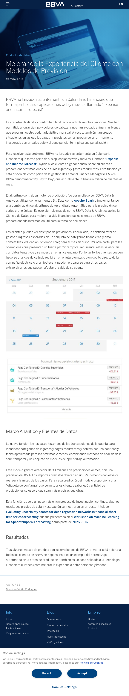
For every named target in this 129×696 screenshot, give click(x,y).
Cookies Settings (64, 687)
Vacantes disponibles (99, 624)
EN (121, 4)
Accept (82, 673)
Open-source (54, 619)
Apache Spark (84, 200)
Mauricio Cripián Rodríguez (21, 589)
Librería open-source (17, 624)
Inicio (9, 619)
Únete (91, 619)
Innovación (53, 630)
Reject (46, 673)
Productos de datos (57, 625)
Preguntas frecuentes (17, 633)
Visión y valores (55, 642)
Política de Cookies (91, 662)
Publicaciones (13, 628)
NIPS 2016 (80, 522)
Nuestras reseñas (56, 636)
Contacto (93, 628)
